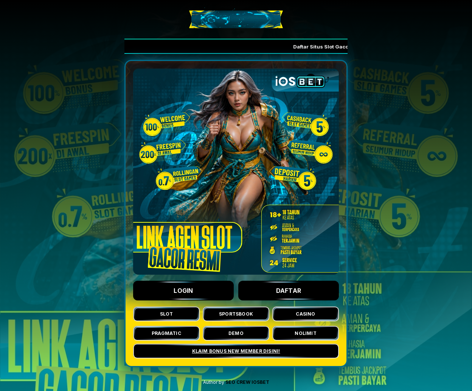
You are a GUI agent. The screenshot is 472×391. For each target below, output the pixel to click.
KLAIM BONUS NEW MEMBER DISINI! (236, 351)
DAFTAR (288, 290)
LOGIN (183, 290)
